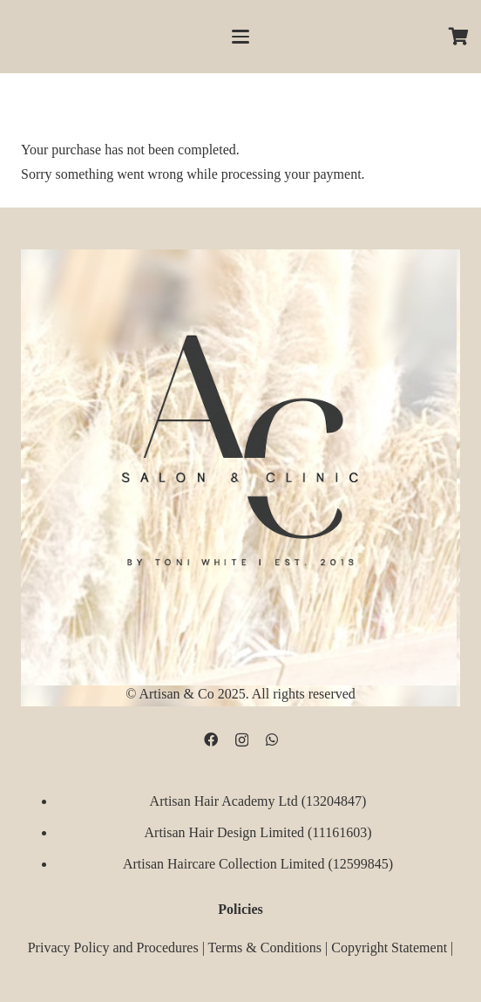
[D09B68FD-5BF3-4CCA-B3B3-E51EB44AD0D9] (240, 444)
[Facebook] (211, 739)
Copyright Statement (389, 947)
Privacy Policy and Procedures (113, 947)
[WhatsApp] (272, 739)
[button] (240, 36)
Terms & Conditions (265, 947)
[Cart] (459, 36)
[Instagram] (241, 740)
